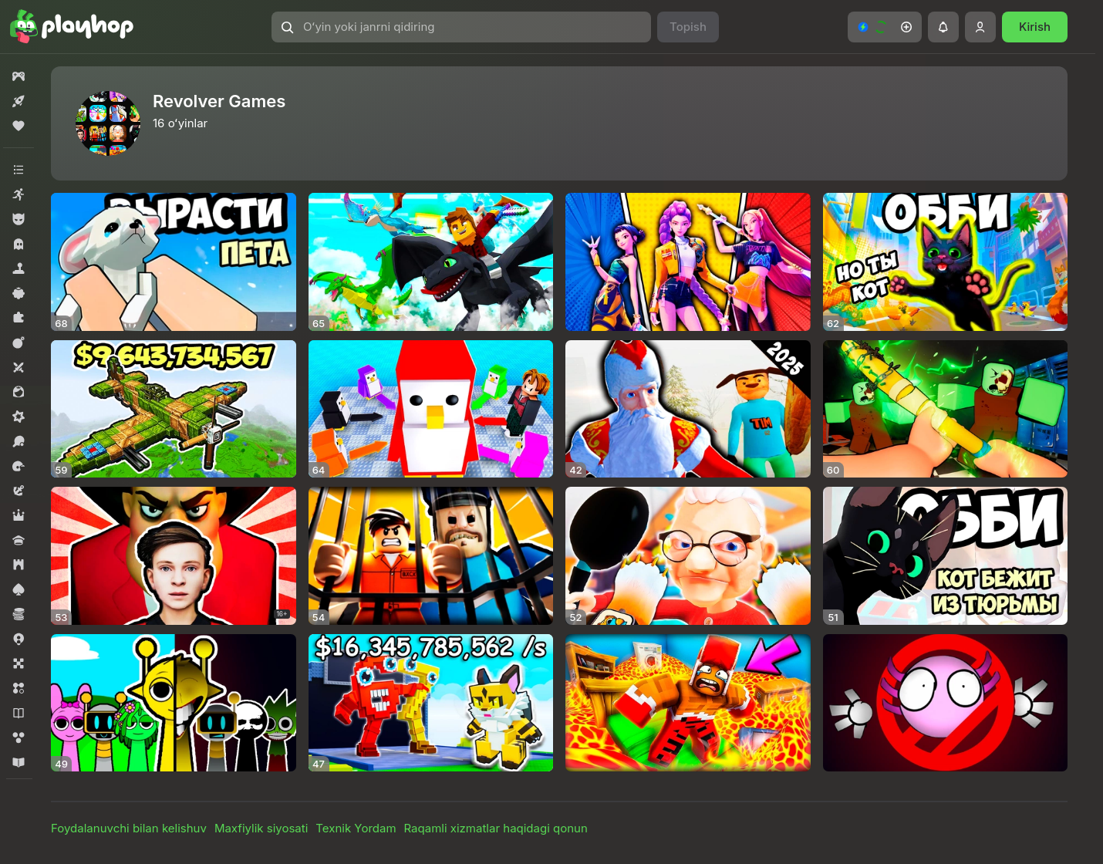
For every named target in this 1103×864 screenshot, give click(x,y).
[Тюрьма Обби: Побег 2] (431, 556)
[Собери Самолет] (173, 409)
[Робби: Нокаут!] (431, 409)
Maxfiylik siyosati (261, 828)
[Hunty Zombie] (945, 409)
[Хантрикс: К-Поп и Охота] (688, 262)
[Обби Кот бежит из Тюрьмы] (945, 556)
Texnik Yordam (355, 828)
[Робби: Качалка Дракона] (431, 262)
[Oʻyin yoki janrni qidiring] (461, 27)
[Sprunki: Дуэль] (173, 703)
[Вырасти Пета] (173, 262)
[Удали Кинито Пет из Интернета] (945, 703)
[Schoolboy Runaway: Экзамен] (173, 556)
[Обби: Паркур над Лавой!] (688, 703)
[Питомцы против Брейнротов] (431, 703)
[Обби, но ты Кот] (945, 262)
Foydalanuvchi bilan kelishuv (129, 828)
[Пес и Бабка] (688, 556)
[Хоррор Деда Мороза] (688, 409)
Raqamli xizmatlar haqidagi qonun (496, 828)
